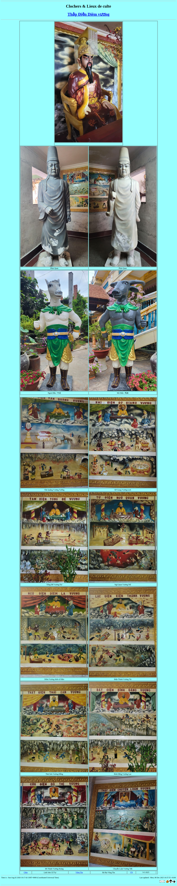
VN (131, 872)
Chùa (26, 872)
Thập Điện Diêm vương (88, 14)
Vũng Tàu (79, 872)
